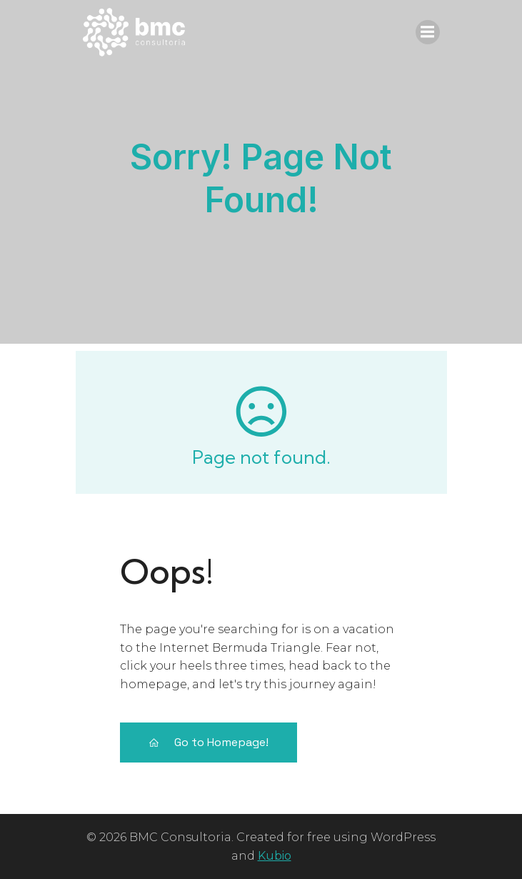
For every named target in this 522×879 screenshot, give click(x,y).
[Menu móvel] (428, 32)
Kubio (274, 856)
